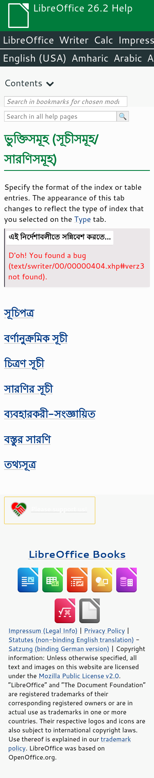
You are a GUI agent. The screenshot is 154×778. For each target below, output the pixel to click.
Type (82, 219)
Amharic (89, 58)
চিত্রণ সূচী (24, 363)
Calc (103, 40)
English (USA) (34, 58)
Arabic (127, 58)
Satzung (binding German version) (59, 648)
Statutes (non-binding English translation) (71, 639)
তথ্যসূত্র (20, 464)
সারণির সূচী (28, 389)
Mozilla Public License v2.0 (79, 675)
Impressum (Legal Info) (43, 630)
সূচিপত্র (19, 313)
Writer (73, 40)
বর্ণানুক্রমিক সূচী (35, 338)
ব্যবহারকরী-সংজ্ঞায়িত (49, 414)
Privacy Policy (104, 630)
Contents (23, 82)
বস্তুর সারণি (27, 439)
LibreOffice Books (77, 554)
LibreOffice (28, 40)
